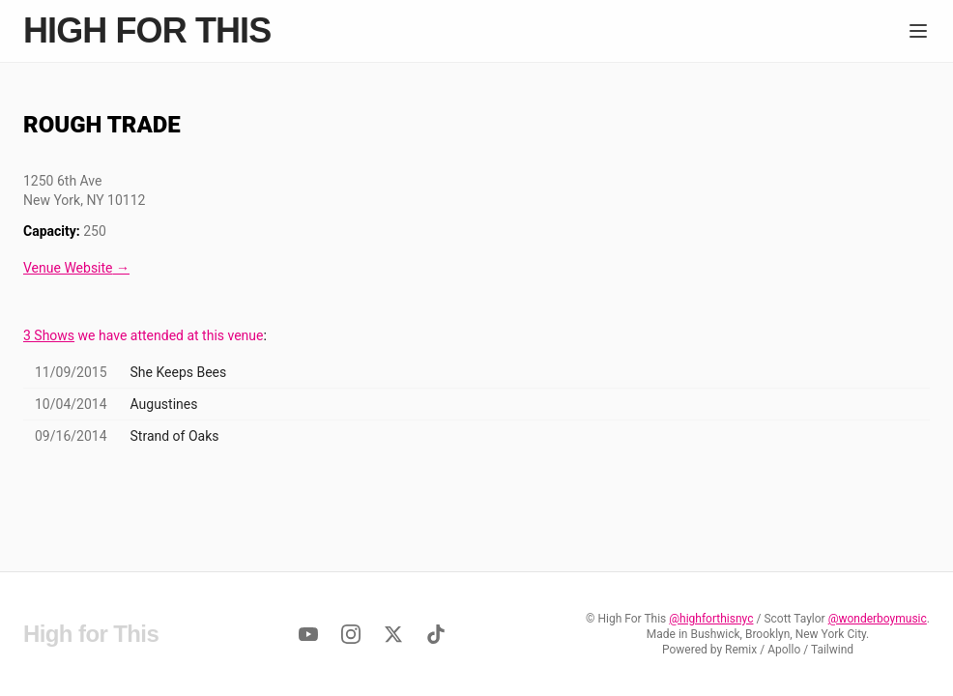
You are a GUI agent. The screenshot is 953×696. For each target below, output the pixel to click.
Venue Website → (76, 268)
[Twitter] (393, 634)
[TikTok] (436, 634)
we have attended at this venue (143, 335)
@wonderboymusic (877, 618)
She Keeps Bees (178, 372)
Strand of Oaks (174, 436)
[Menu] (918, 31)
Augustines (164, 404)
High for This (147, 31)
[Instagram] (351, 634)
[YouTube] (308, 634)
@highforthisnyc (711, 618)
